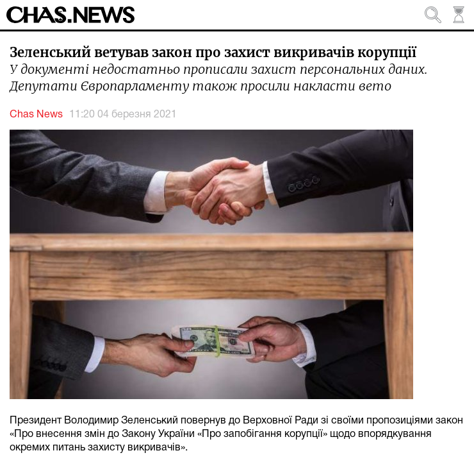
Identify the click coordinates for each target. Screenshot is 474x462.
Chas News (36, 114)
